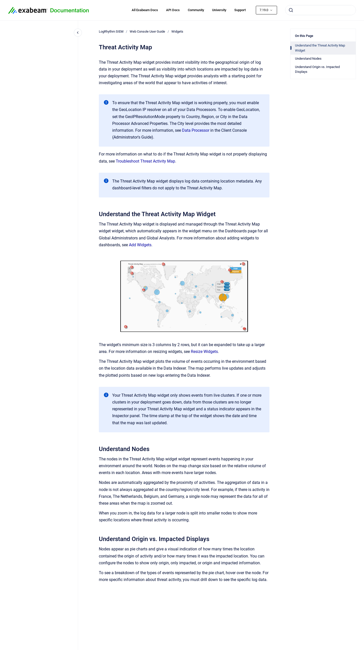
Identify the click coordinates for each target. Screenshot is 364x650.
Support (240, 10)
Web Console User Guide (147, 31)
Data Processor (195, 130)
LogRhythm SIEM (111, 31)
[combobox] (320, 10)
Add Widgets (140, 244)
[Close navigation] (78, 33)
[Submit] (291, 10)
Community (196, 10)
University (219, 10)
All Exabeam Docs (145, 10)
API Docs (173, 10)
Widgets (177, 31)
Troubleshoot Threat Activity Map (145, 161)
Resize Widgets (204, 351)
